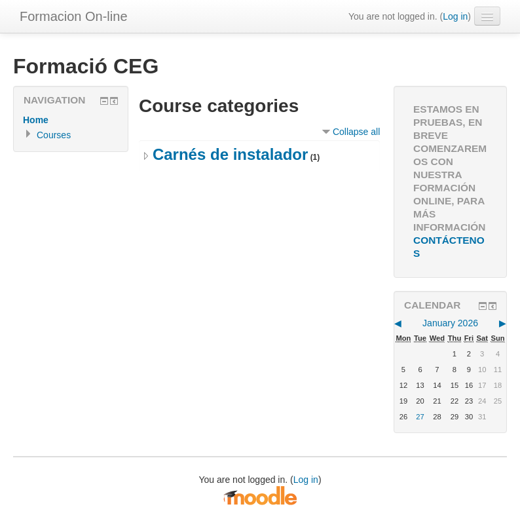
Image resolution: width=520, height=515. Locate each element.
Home (35, 120)
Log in (455, 16)
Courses (54, 135)
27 (420, 417)
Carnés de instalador (230, 154)
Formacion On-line (74, 16)
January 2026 (450, 323)
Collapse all (356, 131)
